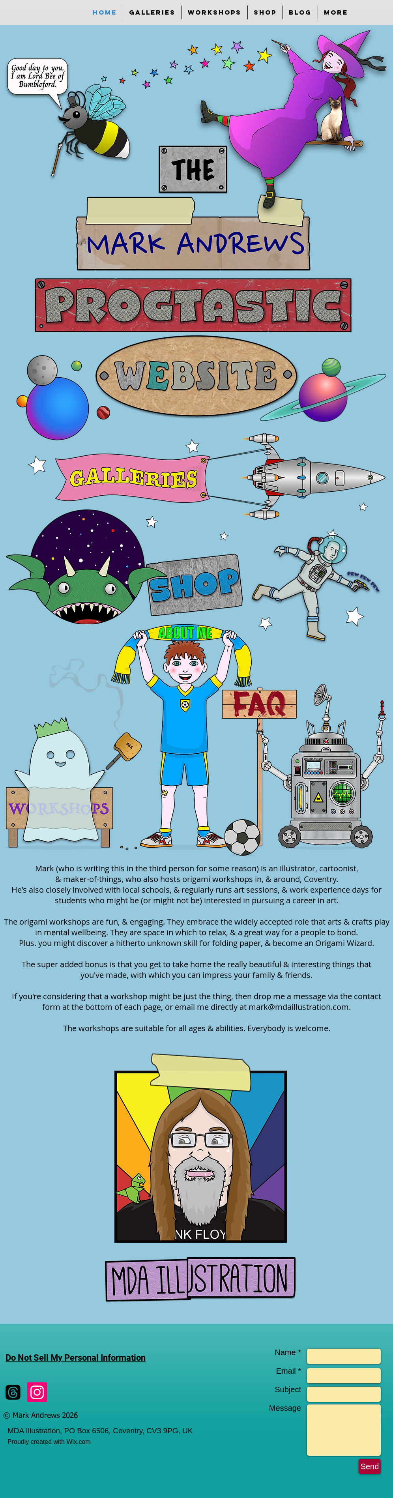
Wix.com (78, 1441)
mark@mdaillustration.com (299, 1007)
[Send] (370, 1466)
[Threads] (13, 1392)
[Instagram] (37, 1392)
